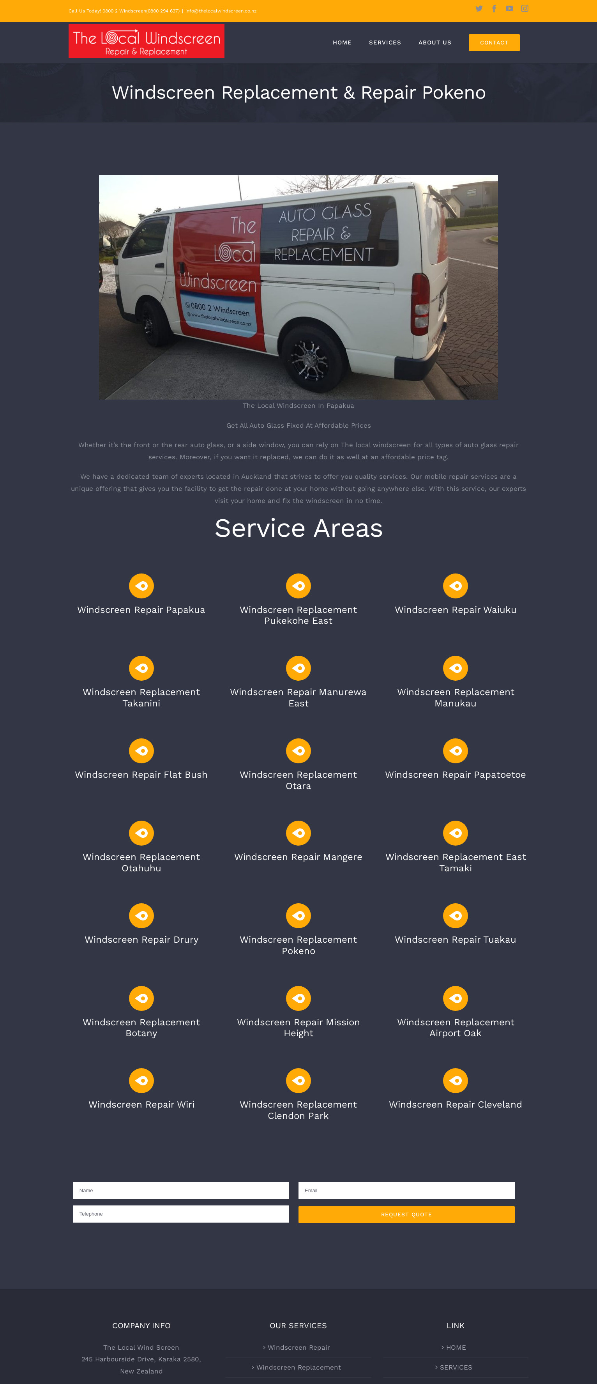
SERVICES (456, 1367)
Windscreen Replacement (298, 1367)
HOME (456, 1347)
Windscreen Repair (299, 1347)
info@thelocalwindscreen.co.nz (220, 11)
